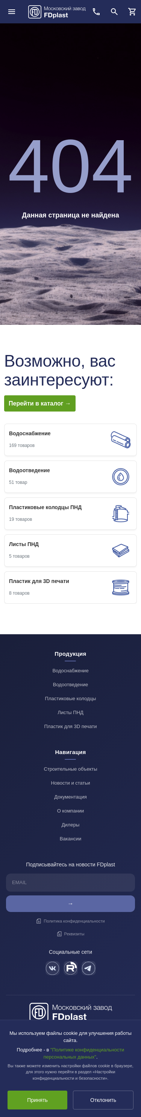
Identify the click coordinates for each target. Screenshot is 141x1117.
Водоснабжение (70, 670)
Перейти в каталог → (40, 403)
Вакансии (70, 839)
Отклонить (103, 1100)
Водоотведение (70, 684)
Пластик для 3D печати (70, 726)
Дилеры (70, 825)
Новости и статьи (70, 783)
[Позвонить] (96, 11)
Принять (37, 1100)
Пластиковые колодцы (70, 698)
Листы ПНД (70, 712)
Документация (70, 797)
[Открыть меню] (11, 11)
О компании (70, 811)
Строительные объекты (70, 769)
